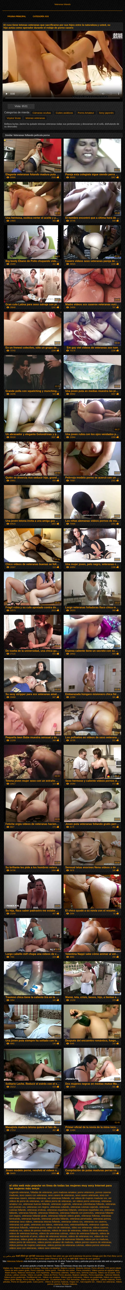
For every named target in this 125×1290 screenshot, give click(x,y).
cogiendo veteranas (19, 1192)
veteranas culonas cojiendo (84, 1207)
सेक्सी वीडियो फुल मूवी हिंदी (25, 1256)
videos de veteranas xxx (80, 1236)
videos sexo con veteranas (22, 1248)
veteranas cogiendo (61, 1204)
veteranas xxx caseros (95, 1221)
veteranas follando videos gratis (64, 1215)
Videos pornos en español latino (106, 1270)
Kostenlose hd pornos (82, 1256)
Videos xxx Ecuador (106, 1273)
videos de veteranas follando (83, 1233)
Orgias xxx (74, 1282)
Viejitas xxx (8, 1268)
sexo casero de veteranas (61, 1195)
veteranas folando (28, 1213)
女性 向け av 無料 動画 (68, 1259)
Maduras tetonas (83, 1268)
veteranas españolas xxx (90, 1210)
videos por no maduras (96, 1239)
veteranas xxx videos (41, 1224)
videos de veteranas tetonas (53, 1236)
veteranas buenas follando (36, 1204)
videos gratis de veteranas (34, 1239)
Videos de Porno (50, 1275)
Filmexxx (54, 1259)
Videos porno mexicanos (71, 1277)
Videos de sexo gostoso (89, 1259)
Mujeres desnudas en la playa (27, 1268)
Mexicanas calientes (60, 1273)
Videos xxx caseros (112, 1277)
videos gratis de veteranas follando (66, 1239)
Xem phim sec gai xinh (62, 1256)
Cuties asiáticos (64, 112)
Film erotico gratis (42, 1259)
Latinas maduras (107, 1279)
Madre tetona (10, 1273)
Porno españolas (96, 1275)
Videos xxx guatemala (92, 1277)
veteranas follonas (90, 1215)
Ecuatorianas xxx (57, 1279)
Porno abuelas (65, 1275)
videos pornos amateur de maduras (55, 1242)
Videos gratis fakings (13, 1279)
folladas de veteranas (41, 1192)
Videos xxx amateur (51, 1277)
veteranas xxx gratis (19, 1224)
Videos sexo (75, 1273)
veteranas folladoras (48, 1213)
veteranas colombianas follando (88, 1204)
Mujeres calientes (80, 1275)
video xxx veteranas (82, 1227)
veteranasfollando (79, 1224)
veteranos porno (37, 1227)
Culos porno (38, 1282)
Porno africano (97, 1268)
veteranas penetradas (81, 1218)
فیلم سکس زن (9, 1256)
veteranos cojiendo (98, 1224)
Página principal (16, 16)
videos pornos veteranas (97, 1245)
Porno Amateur (86, 112)
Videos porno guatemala (14, 1277)
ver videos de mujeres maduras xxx (89, 1198)
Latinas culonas (19, 1275)
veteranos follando (18, 1227)
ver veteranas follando (59, 1198)
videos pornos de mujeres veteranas (27, 1245)
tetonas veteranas (35, 118)
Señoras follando (112, 1275)
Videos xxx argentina (90, 1279)
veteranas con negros (38, 1207)
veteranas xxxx (61, 1224)
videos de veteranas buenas (23, 1233)
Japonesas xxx (42, 1279)
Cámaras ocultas (42, 112)
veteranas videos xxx (72, 1221)
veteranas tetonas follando (46, 1221)
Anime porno (50, 1270)
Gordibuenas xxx (34, 1277)
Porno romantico (83, 1270)
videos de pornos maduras (37, 1230)
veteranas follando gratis (34, 1215)
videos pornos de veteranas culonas (65, 1245)
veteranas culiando (59, 1207)
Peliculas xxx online (66, 1270)
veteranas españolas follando (62, 1210)
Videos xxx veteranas (105, 1282)
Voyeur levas (14, 118)
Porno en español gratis (21, 1282)
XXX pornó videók (113, 1268)
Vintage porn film (99, 1256)
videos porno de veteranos (22, 1242)
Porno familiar (29, 1279)
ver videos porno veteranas (86, 1201)
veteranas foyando (30, 1218)
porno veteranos (86, 1192)
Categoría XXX (41, 16)
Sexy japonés (106, 112)
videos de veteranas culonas (53, 1233)
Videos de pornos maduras (56, 1282)
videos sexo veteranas (49, 1248)
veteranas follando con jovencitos (76, 1213)
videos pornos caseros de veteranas (93, 1242)
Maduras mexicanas (26, 1273)
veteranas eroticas (36, 1210)
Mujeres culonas (68, 1268)
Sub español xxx (87, 1282)
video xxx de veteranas (58, 1227)
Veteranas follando (62, 4)
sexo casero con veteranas (33, 1195)
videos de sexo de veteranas (66, 1230)
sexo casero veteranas (86, 1195)
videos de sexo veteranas (95, 1230)
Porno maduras (37, 1270)
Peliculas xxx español (50, 1268)
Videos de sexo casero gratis (16, 1270)
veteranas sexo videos (20, 1221)
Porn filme (111, 1256)
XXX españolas (43, 1273)
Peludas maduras (69, 1284)
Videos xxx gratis (34, 1275)
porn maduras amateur (64, 1192)
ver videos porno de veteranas (56, 1201)
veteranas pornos (102, 1218)
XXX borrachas (73, 1279)
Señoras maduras (89, 1273)
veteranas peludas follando (55, 1218)
